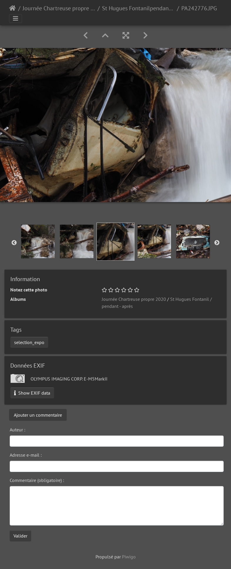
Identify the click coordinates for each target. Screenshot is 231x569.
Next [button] (217, 243)
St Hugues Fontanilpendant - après (138, 8)
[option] (38, 241)
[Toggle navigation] (15, 18)
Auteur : (17, 430)
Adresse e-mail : (26, 455)
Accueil (12, 8)
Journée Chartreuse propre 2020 (59, 8)
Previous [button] (14, 243)
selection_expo (29, 342)
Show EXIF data (32, 393)
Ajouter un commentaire (38, 415)
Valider (20, 536)
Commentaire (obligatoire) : (37, 480)
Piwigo (129, 557)
